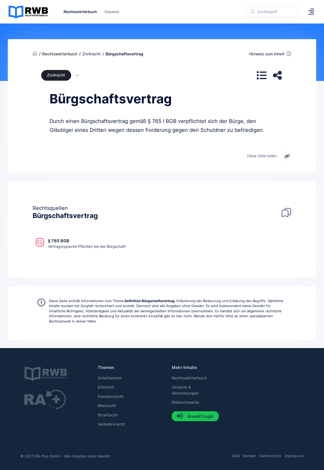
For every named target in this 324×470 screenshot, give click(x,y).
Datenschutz (270, 456)
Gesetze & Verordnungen (185, 390)
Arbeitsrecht (110, 378)
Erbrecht (106, 387)
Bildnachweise (185, 402)
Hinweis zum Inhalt (270, 53)
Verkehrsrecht (111, 424)
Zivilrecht (56, 75)
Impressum (294, 456)
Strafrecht (108, 415)
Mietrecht (107, 405)
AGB (236, 456)
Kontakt (249, 456)
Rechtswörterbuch (189, 378)
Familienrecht (111, 396)
